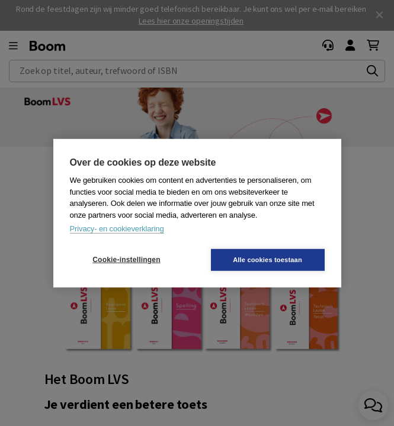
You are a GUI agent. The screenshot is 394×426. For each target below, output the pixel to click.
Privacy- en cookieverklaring (117, 228)
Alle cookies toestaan (267, 259)
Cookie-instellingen (126, 260)
